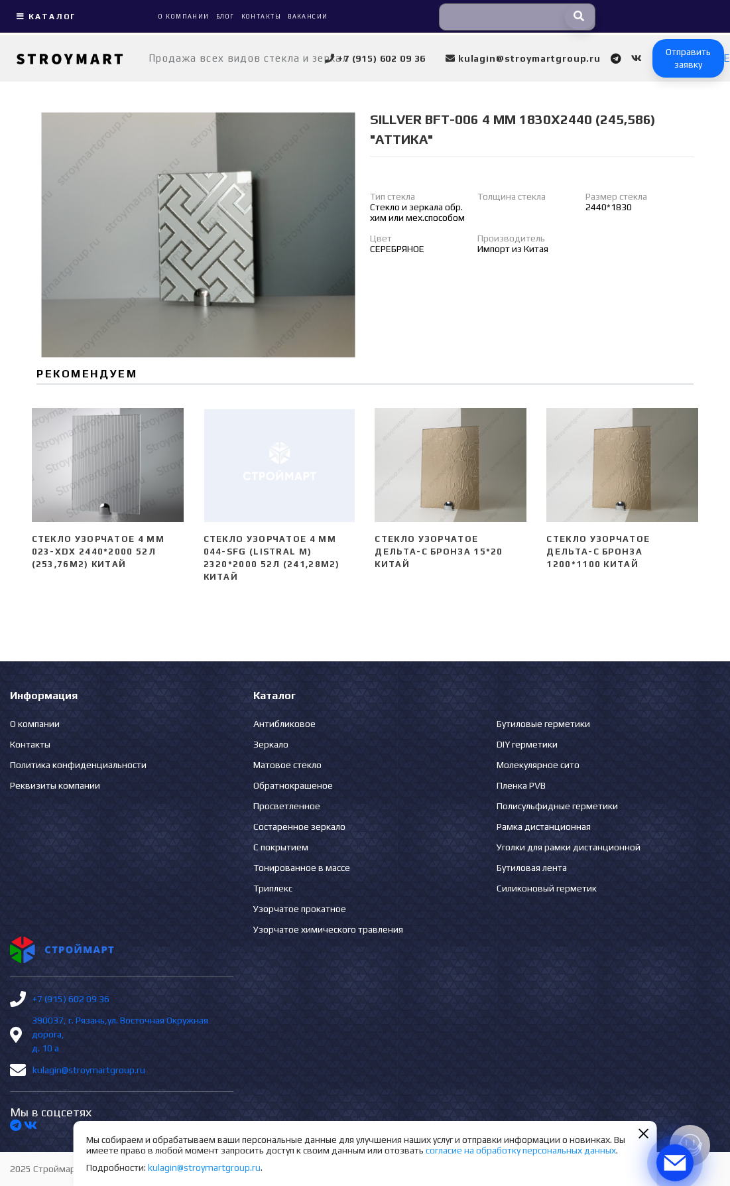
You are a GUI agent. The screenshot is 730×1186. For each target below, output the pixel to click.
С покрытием (280, 847)
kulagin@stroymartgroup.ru (88, 1070)
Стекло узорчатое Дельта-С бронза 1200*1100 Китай (598, 551)
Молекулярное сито (538, 764)
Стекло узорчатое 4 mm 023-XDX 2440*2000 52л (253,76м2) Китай (98, 551)
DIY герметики (527, 744)
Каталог (44, 16)
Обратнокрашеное (293, 785)
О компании (35, 723)
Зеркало (270, 744)
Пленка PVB (521, 785)
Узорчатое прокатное (299, 908)
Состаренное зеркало (299, 826)
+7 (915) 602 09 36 (70, 999)
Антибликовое (284, 723)
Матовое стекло (287, 764)
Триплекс (272, 888)
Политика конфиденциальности (78, 764)
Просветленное (286, 806)
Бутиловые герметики (543, 723)
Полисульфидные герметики (557, 806)
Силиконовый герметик (547, 888)
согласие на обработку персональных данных (521, 1150)
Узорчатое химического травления (328, 929)
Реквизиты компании (55, 785)
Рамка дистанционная (544, 826)
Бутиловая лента (532, 867)
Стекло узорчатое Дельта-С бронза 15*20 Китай (439, 551)
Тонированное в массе (301, 867)
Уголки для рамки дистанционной (568, 847)
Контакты (30, 744)
